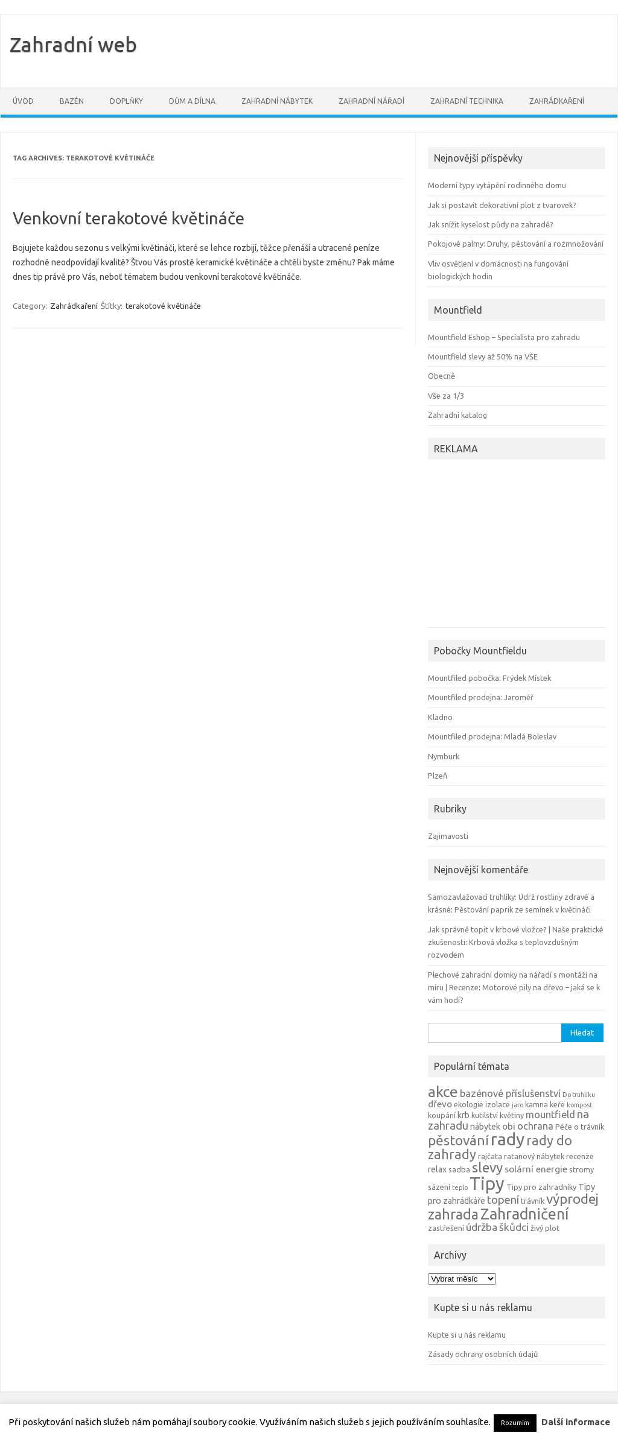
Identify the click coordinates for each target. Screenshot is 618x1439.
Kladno (440, 717)
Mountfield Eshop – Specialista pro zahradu (504, 337)
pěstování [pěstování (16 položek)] (458, 1140)
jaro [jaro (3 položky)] (517, 1105)
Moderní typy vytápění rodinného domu (497, 185)
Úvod (23, 101)
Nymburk (443, 756)
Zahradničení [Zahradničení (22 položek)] (524, 1213)
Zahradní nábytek (277, 101)
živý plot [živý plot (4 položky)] (544, 1228)
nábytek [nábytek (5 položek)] (485, 1126)
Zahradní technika (466, 101)
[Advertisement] (503, 545)
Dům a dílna (192, 101)
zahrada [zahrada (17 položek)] (453, 1214)
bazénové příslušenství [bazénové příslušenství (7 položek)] (510, 1093)
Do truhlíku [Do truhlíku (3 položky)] (578, 1094)
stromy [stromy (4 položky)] (581, 1169)
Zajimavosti (448, 836)
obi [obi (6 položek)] (508, 1126)
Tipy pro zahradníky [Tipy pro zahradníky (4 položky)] (541, 1187)
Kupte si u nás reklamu (467, 1334)
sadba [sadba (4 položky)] (459, 1169)
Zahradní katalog (457, 415)
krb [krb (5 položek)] (463, 1115)
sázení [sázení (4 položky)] (439, 1187)
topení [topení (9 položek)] (503, 1200)
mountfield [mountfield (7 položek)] (550, 1114)
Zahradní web (73, 44)
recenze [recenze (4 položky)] (580, 1156)
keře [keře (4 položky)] (557, 1104)
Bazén (72, 101)
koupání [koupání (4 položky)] (442, 1115)
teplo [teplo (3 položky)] (460, 1187)
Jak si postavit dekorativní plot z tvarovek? (502, 205)
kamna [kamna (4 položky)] (536, 1104)
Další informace (575, 1422)
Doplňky (126, 101)
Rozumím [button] (515, 1422)
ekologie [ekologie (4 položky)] (468, 1104)
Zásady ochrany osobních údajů (483, 1354)
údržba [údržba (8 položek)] (481, 1227)
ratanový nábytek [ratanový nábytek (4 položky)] (534, 1156)
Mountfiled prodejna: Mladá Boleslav (492, 736)
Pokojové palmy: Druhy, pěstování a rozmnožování (516, 243)
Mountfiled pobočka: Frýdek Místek (489, 678)
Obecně (441, 376)
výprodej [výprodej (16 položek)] (572, 1198)
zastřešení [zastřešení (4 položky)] (446, 1228)
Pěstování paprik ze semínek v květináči (522, 909)
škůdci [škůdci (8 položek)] (514, 1227)
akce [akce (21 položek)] (443, 1091)
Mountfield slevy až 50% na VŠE (483, 356)
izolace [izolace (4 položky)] (497, 1104)
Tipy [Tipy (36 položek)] (487, 1184)
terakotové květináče (163, 306)
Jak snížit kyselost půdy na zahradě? (490, 224)
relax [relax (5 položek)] (437, 1169)
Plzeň (437, 775)
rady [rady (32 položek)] (507, 1139)
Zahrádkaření (556, 101)
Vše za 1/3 (446, 395)
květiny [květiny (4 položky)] (512, 1115)
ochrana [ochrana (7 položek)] (535, 1126)
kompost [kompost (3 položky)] (579, 1105)
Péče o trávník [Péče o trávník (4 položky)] (579, 1126)
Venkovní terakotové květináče (128, 218)
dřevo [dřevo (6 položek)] (440, 1104)
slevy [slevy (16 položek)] (487, 1167)
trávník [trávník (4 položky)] (532, 1201)
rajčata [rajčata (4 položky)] (490, 1156)
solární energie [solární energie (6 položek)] (536, 1169)
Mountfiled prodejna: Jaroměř (481, 697)
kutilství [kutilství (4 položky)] (484, 1115)
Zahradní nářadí (371, 101)
